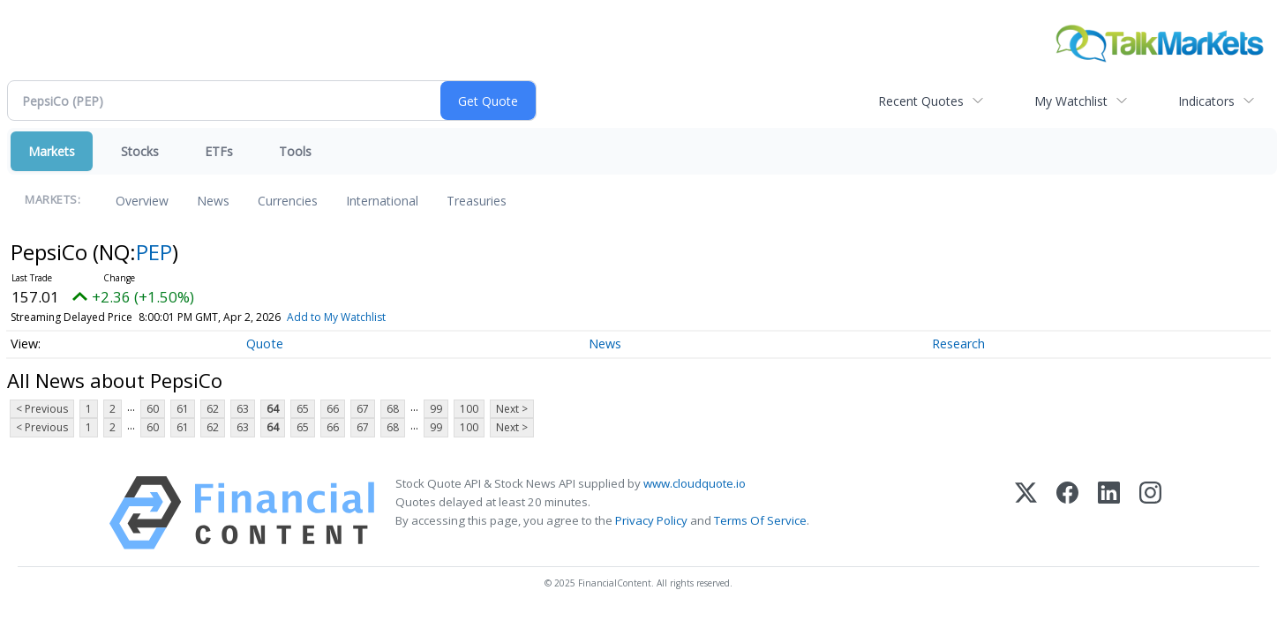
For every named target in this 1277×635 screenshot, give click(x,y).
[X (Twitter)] (1026, 512)
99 (436, 408)
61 (183, 408)
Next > (512, 408)
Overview (142, 200)
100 (469, 408)
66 (333, 408)
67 (363, 408)
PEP (154, 251)
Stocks (140, 151)
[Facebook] (1067, 512)
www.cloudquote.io (694, 483)
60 (152, 408)
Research (958, 343)
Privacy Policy (651, 520)
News (213, 200)
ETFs (219, 151)
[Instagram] (1150, 512)
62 (213, 408)
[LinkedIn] (1109, 512)
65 (303, 408)
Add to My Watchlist (368, 317)
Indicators (1206, 101)
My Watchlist (1071, 101)
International (382, 200)
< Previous (42, 408)
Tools (295, 151)
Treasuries (477, 200)
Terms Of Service (760, 520)
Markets (51, 151)
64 (273, 408)
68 (393, 408)
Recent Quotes (921, 101)
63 (243, 408)
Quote (264, 343)
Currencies (288, 200)
